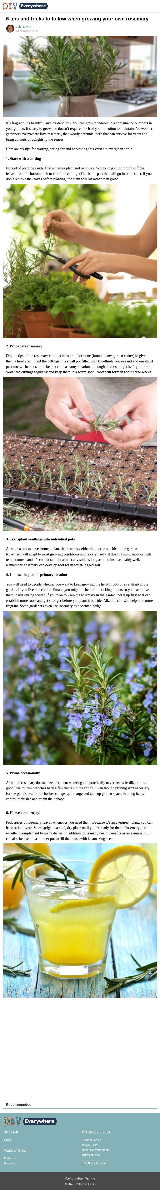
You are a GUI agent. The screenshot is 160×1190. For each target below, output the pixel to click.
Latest (7, 1139)
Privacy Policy (90, 1144)
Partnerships (11, 1158)
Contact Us (10, 1163)
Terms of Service (91, 1139)
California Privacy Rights (95, 1149)
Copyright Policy (91, 1154)
